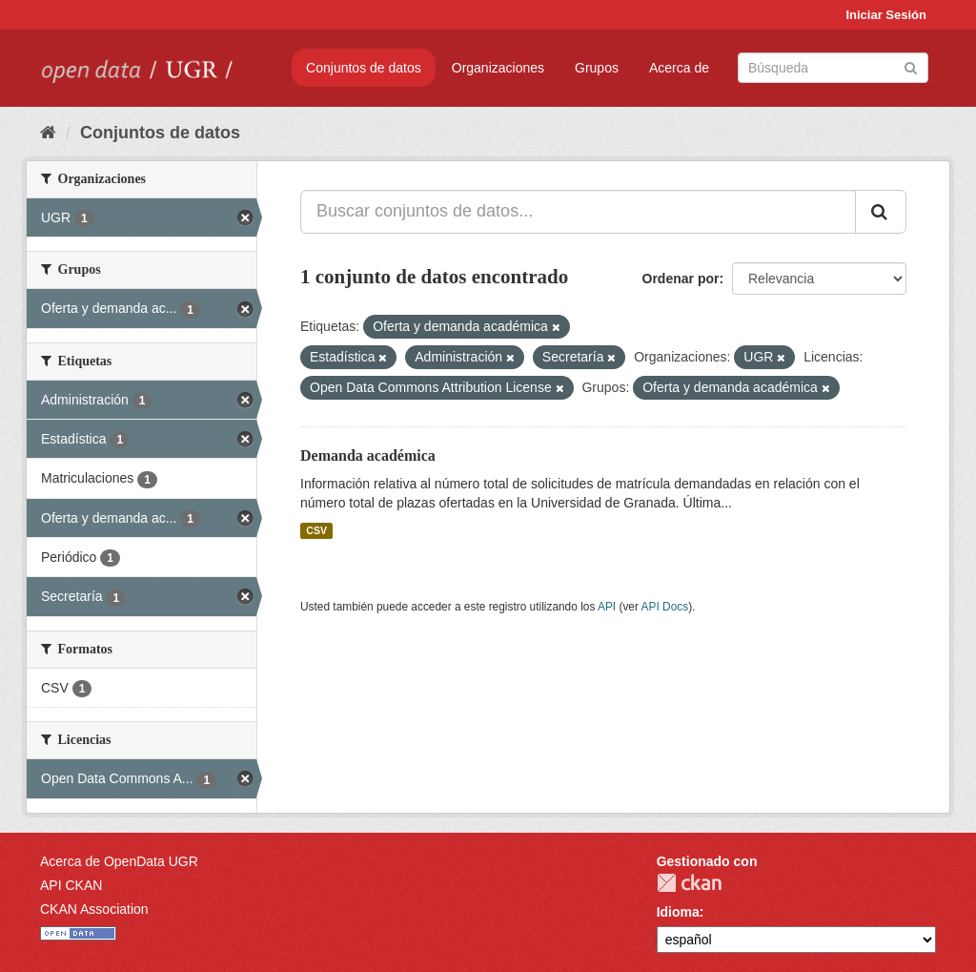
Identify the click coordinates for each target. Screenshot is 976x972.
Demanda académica (368, 455)
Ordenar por (681, 278)
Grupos (597, 67)
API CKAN (71, 885)
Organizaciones (498, 67)
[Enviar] (911, 66)
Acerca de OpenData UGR (119, 861)
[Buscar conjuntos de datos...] (578, 212)
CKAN (689, 883)
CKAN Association (94, 909)
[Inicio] (48, 132)
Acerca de (679, 67)
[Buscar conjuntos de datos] (833, 67)
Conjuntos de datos (363, 67)
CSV (316, 530)
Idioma (678, 912)
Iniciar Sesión (885, 15)
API (607, 606)
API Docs (665, 606)
